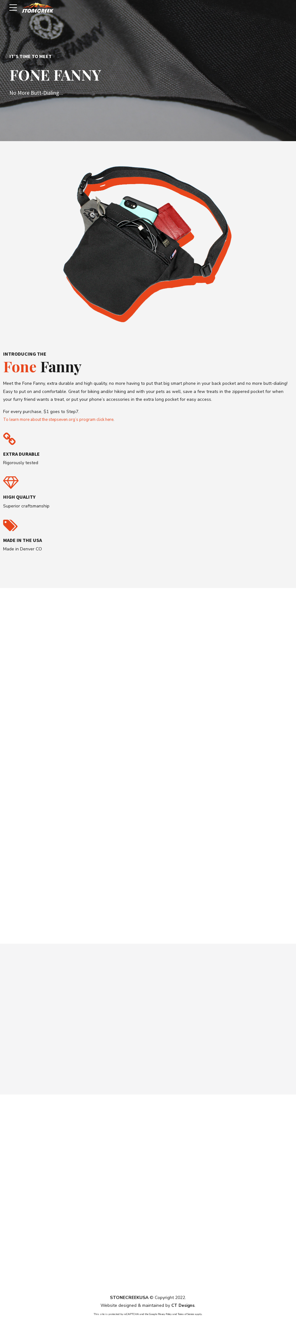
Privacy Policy (163, 1314)
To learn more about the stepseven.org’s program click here (63, 419)
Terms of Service (188, 1314)
